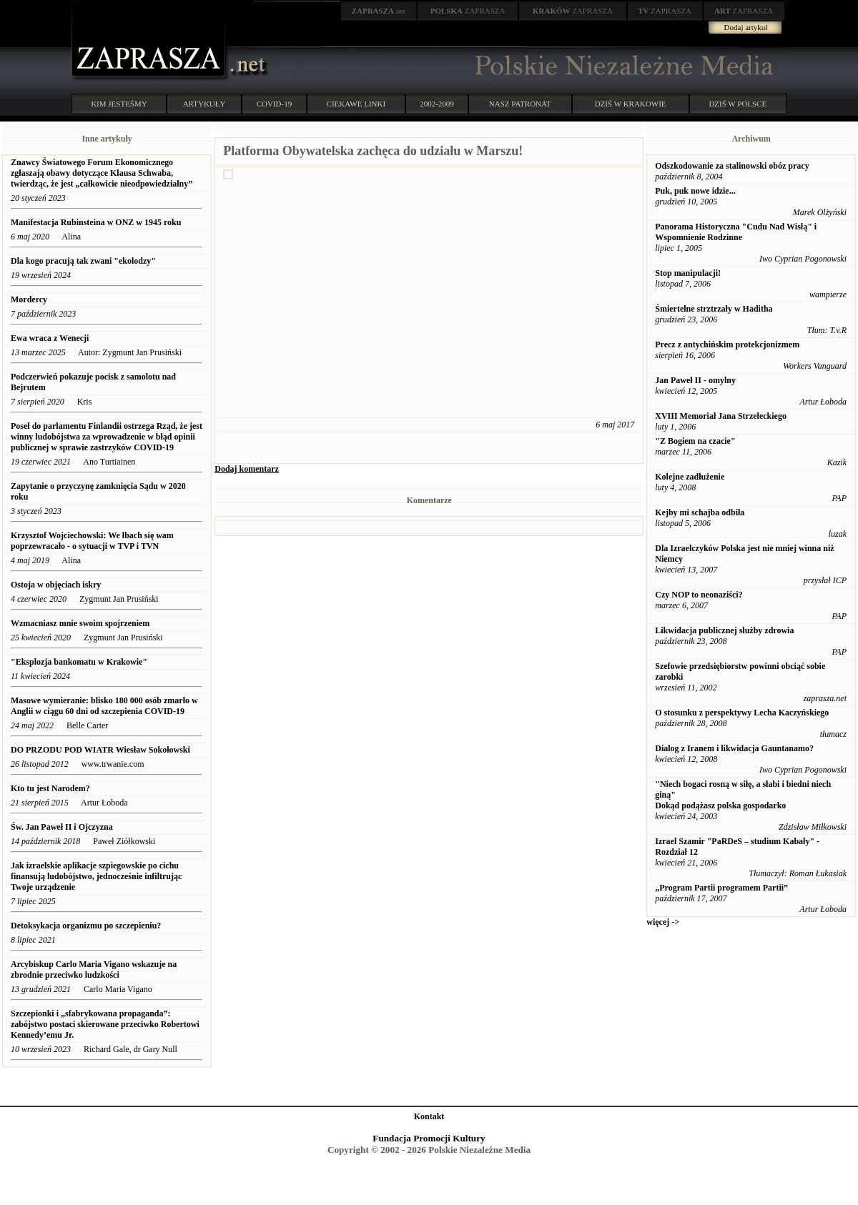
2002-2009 (437, 103)
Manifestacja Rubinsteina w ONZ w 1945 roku (96, 222)
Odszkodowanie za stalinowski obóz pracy (732, 166)
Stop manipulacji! (688, 273)
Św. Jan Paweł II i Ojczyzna (62, 827)
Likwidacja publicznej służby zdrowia (724, 630)
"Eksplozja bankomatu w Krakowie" (79, 662)
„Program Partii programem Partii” (721, 888)
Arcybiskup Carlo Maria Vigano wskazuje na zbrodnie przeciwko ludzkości (94, 969)
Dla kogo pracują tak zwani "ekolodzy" (83, 261)
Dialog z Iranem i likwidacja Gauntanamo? (734, 748)
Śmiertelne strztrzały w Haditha (713, 309)
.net (379, 10)
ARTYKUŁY (204, 103)
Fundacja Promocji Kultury (429, 1138)
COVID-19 (274, 103)
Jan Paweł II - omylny (695, 380)
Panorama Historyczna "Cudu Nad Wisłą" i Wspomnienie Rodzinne (736, 232)
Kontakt (429, 1116)
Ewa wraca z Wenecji (50, 338)
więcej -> (662, 922)
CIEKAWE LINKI (356, 103)
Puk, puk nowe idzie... (695, 191)
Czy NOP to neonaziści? (698, 595)
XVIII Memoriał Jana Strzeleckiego (720, 416)
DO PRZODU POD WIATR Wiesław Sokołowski (100, 750)
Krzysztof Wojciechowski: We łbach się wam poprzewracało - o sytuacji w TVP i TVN (92, 540)
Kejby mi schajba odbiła (699, 512)
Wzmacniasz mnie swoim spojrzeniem (80, 623)
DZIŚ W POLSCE (737, 103)
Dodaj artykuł (746, 27)
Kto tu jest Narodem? (51, 788)
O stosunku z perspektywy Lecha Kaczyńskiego (742, 713)
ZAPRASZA (468, 10)
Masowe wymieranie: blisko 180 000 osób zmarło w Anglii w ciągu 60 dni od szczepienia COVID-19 (104, 705)
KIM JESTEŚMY (119, 103)
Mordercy (29, 299)
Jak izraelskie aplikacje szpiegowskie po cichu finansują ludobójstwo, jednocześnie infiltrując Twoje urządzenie (96, 876)
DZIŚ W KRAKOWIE (630, 103)
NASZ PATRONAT (520, 103)
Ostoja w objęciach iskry (56, 585)
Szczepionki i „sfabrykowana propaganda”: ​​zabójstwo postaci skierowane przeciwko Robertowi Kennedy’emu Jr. (105, 1024)
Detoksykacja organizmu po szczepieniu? (86, 926)
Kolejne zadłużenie (689, 477)
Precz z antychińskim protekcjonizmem (727, 344)
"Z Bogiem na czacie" (695, 441)
